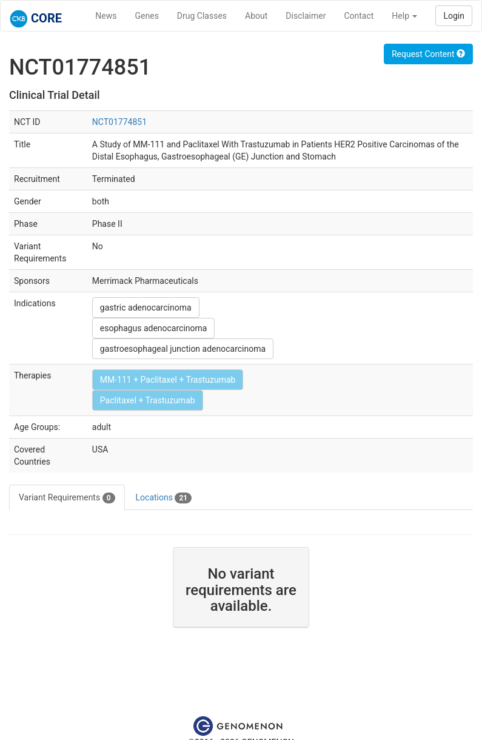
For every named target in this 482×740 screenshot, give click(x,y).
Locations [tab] (164, 498)
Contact (358, 16)
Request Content (428, 54)
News (105, 16)
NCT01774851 (119, 122)
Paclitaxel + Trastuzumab (147, 400)
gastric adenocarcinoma (146, 307)
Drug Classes (202, 16)
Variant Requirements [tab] (67, 498)
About (256, 16)
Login (453, 16)
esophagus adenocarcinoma (153, 328)
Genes (147, 16)
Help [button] (404, 16)
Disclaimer (306, 16)
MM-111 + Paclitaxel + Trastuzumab (168, 380)
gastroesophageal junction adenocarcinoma (183, 349)
